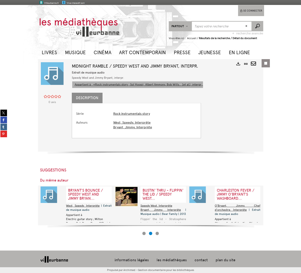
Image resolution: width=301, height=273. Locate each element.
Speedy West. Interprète (156, 205)
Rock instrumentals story (131, 114)
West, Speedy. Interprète (132, 122)
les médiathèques (172, 260)
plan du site (225, 260)
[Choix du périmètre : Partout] (180, 26)
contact (201, 260)
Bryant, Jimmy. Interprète (132, 127)
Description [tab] (87, 98)
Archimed (129, 270)
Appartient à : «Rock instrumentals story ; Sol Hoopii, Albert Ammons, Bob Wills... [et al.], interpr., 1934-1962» (147, 84)
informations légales (131, 260)
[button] (49, 52)
